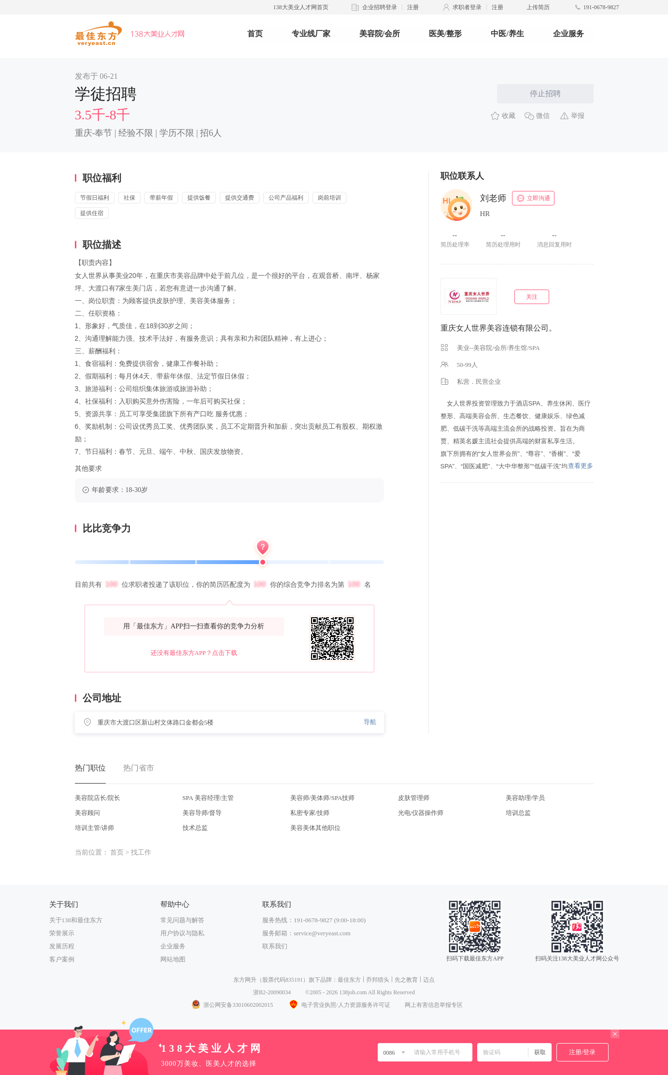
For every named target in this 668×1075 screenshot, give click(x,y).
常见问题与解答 (182, 920)
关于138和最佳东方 (76, 920)
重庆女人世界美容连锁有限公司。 (498, 328)
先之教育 (406, 979)
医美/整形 (445, 33)
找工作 (141, 852)
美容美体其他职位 (315, 827)
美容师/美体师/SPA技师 (322, 797)
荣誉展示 (61, 933)
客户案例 (61, 959)
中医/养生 (507, 33)
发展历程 (61, 946)
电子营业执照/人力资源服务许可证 (338, 1005)
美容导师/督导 (202, 812)
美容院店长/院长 (98, 797)
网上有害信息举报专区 (434, 1005)
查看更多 (580, 465)
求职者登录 (467, 7)
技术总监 (195, 827)
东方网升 (244, 979)
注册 (413, 7)
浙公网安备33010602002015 (232, 1005)
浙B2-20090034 (272, 992)
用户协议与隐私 (182, 933)
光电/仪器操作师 (421, 812)
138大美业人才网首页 (300, 7)
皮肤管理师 (413, 797)
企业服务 (568, 33)
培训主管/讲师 (94, 827)
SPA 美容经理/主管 (208, 797)
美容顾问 (87, 812)
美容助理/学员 (525, 797)
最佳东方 (349, 979)
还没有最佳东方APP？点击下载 (194, 652)
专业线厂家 (311, 33)
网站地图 (172, 959)
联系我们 (274, 946)
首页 (255, 33)
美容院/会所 (379, 33)
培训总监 (518, 812)
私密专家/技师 (310, 812)
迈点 (429, 979)
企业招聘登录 (379, 7)
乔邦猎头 (377, 979)
